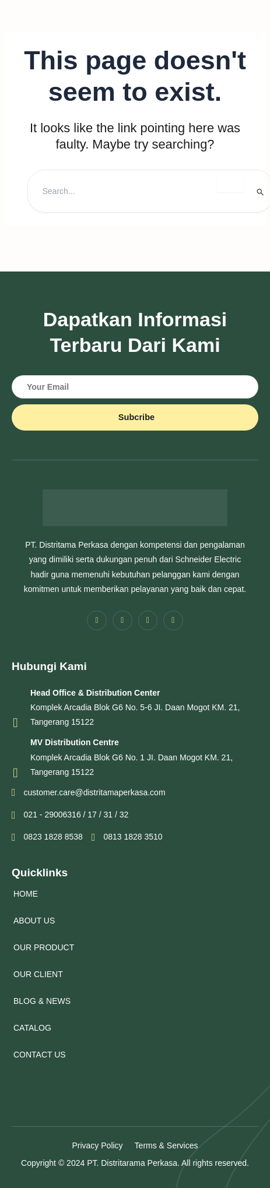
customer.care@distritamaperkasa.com (89, 792)
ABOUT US (34, 920)
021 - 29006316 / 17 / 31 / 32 (70, 815)
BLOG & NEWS (42, 1001)
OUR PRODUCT (43, 947)
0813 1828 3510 (127, 837)
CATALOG (32, 1027)
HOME (25, 893)
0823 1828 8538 (47, 837)
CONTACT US (39, 1054)
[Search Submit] (261, 192)
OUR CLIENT (38, 974)
